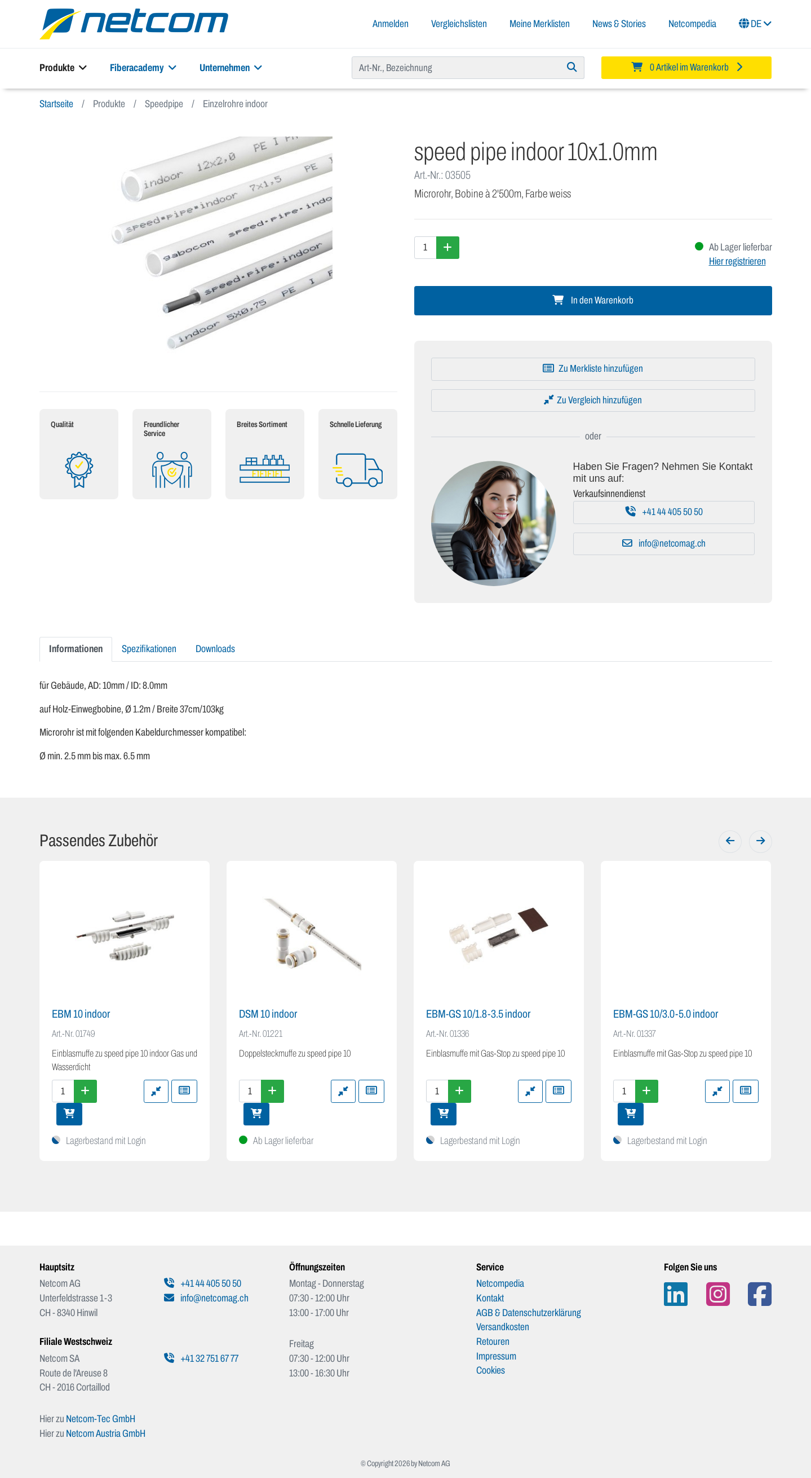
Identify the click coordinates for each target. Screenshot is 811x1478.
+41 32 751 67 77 (201, 1358)
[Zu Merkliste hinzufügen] (593, 369)
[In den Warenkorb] (69, 1114)
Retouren (492, 1341)
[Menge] (425, 247)
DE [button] (755, 23)
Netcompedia (692, 23)
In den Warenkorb (592, 300)
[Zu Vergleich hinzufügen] (593, 400)
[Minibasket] (686, 67)
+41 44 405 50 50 (664, 512)
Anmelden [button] (391, 23)
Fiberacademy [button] (143, 67)
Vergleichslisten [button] (459, 23)
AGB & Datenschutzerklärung (528, 1312)
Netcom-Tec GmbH (100, 1418)
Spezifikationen (149, 648)
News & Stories (619, 23)
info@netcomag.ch (664, 543)
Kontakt (490, 1298)
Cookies (490, 1370)
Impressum (496, 1356)
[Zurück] (730, 841)
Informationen (76, 648)
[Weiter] (760, 841)
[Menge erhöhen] (447, 247)
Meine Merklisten (539, 23)
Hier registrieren (737, 261)
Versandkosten (502, 1326)
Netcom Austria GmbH (105, 1433)
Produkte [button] (63, 67)
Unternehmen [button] (231, 67)
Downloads (215, 648)
